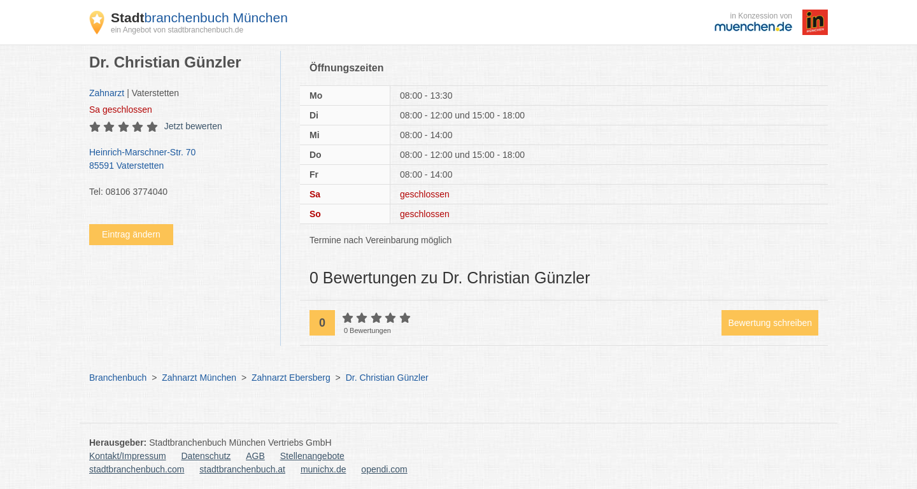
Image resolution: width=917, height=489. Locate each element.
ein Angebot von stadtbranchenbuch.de (177, 29)
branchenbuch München (199, 17)
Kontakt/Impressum (127, 456)
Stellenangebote (312, 456)
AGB (255, 456)
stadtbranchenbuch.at (242, 469)
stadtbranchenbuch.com (136, 469)
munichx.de (323, 469)
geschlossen (120, 109)
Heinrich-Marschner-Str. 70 (178, 160)
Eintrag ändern (131, 234)
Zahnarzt (106, 93)
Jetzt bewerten (193, 126)
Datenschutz (206, 456)
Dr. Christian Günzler (387, 377)
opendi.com (384, 469)
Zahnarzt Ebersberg (291, 377)
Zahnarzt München (199, 377)
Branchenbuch (117, 377)
